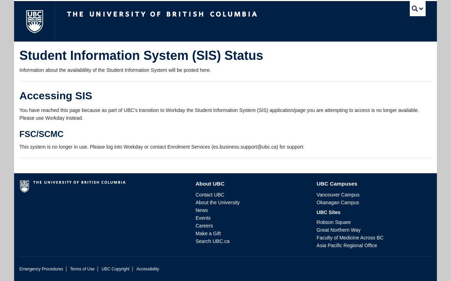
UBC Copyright (115, 269)
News (202, 210)
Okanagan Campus (338, 202)
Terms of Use (82, 269)
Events (203, 218)
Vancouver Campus (338, 195)
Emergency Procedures (41, 269)
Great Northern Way (339, 230)
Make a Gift (208, 233)
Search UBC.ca (212, 241)
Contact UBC (210, 195)
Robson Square (334, 222)
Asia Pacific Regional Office (347, 245)
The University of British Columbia (34, 21)
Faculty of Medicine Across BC (350, 238)
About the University (218, 202)
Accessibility (147, 269)
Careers (204, 226)
